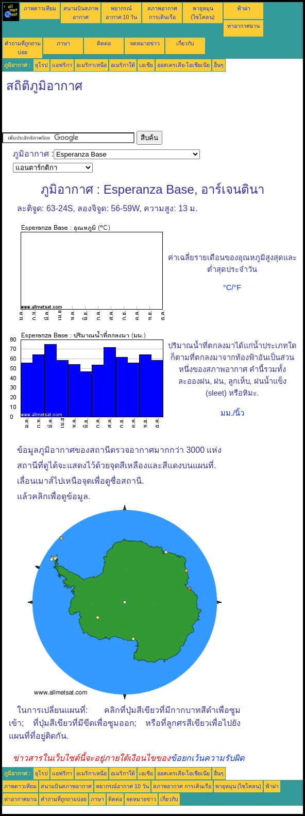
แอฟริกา (62, 65)
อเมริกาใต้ (123, 65)
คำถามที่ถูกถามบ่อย (64, 799)
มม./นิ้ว (232, 413)
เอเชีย (146, 65)
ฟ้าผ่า (243, 8)
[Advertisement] (122, 115)
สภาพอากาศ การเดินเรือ (182, 786)
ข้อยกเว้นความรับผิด (207, 758)
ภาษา (63, 43)
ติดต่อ (104, 43)
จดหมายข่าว (145, 43)
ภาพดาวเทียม (40, 8)
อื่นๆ (219, 65)
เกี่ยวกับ (185, 43)
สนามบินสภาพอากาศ (66, 786)
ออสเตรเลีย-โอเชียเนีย (183, 65)
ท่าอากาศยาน (243, 26)
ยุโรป (41, 65)
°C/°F (232, 287)
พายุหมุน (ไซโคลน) (238, 786)
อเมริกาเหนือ (91, 65)
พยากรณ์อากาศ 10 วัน (122, 786)
